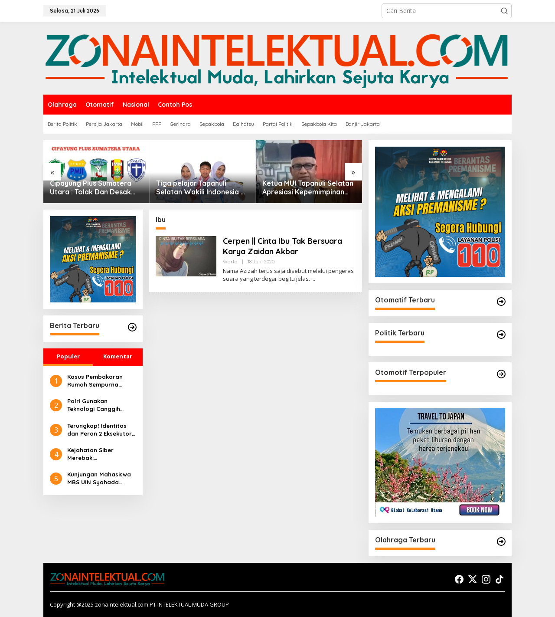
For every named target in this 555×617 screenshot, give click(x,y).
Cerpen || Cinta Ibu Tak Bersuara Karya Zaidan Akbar (282, 246)
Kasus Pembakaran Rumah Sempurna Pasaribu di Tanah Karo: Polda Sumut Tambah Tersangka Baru (95, 380)
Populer (68, 356)
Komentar (117, 356)
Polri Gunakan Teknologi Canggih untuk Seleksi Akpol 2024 (94, 405)
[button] (504, 10)
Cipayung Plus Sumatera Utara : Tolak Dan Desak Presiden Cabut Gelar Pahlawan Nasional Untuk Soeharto (92, 188)
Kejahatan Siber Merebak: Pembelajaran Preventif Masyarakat (101, 454)
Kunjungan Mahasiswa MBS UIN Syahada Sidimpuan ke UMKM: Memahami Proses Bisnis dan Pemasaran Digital (99, 478)
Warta (230, 262)
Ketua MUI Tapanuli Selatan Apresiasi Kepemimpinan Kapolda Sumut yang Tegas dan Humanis (308, 188)
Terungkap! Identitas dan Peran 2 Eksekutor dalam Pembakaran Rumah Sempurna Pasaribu (99, 429)
